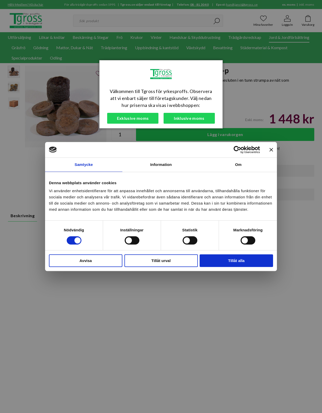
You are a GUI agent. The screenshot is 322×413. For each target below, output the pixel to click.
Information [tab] (161, 164)
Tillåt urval (161, 260)
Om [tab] (238, 164)
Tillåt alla (236, 260)
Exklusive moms (133, 118)
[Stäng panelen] (271, 149)
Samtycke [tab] (84, 164)
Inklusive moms (189, 118)
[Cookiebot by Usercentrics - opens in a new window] (237, 150)
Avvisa (86, 260)
